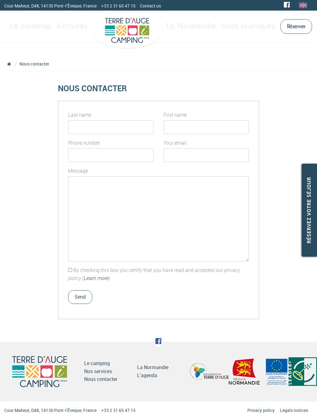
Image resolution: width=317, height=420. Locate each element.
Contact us (150, 6)
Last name (79, 114)
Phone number (84, 142)
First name (175, 114)
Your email (175, 142)
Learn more (96, 278)
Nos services (98, 371)
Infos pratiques (248, 26)
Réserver (296, 26)
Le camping (33, 26)
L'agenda (147, 375)
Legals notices (294, 410)
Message (78, 170)
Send (80, 297)
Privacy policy (261, 410)
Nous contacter (34, 64)
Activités (73, 26)
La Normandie (197, 26)
